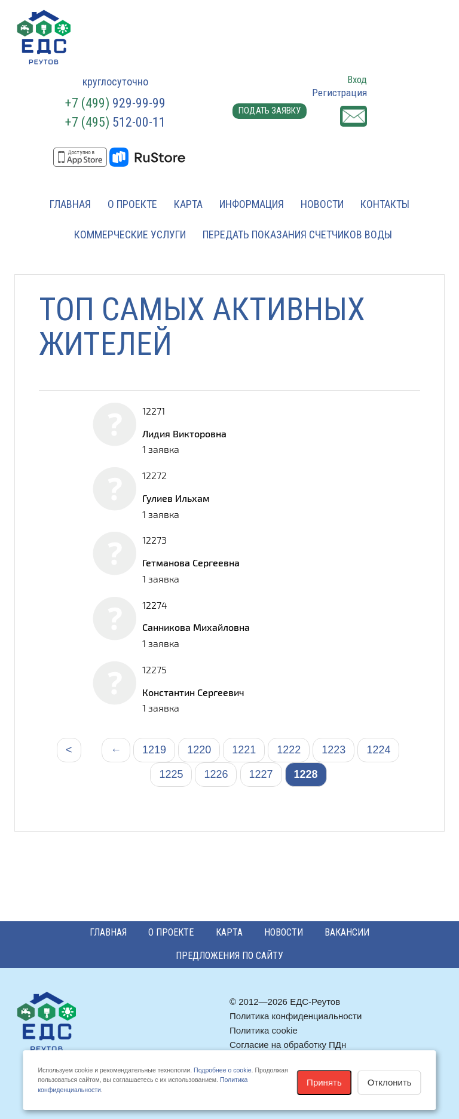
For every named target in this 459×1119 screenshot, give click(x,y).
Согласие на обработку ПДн (288, 1045)
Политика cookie (264, 1030)
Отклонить (390, 1082)
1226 (216, 774)
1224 (378, 750)
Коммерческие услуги (130, 234)
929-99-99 (115, 103)
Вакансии (347, 932)
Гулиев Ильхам (176, 498)
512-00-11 (115, 122)
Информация (251, 204)
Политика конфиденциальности (296, 1016)
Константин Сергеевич (193, 692)
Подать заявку (269, 110)
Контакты (384, 204)
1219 (154, 750)
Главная (70, 204)
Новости (322, 204)
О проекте (132, 204)
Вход (357, 79)
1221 (244, 750)
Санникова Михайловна (196, 627)
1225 (171, 774)
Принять (324, 1082)
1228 (306, 774)
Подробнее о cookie (222, 1070)
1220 (199, 750)
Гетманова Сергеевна (191, 562)
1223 (333, 750)
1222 (289, 750)
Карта (188, 204)
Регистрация (339, 93)
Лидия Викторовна (184, 433)
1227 (261, 774)
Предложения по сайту (229, 955)
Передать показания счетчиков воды (297, 234)
